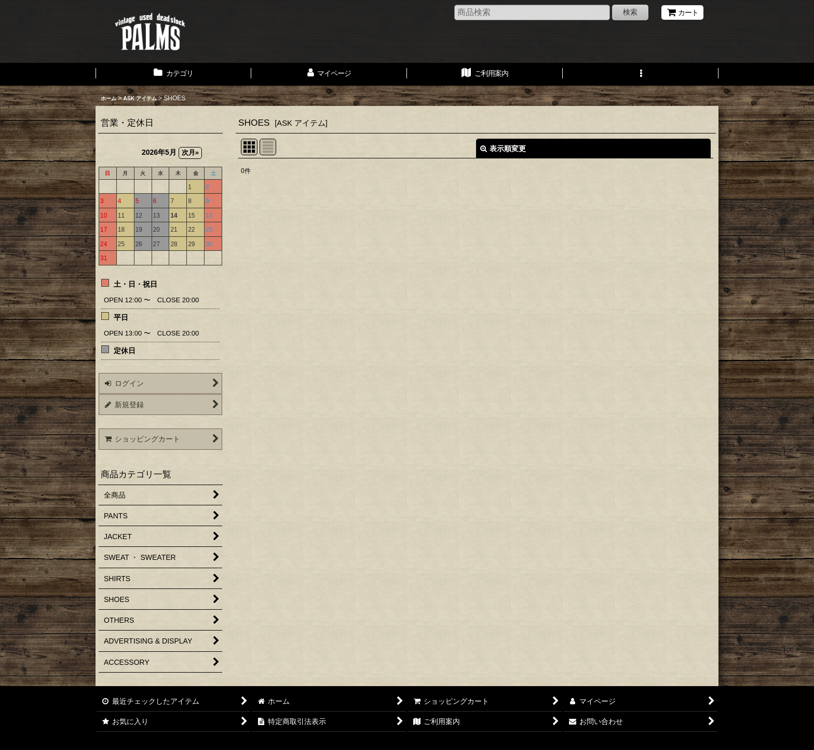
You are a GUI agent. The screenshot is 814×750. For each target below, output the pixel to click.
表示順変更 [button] (503, 148)
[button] (640, 74)
